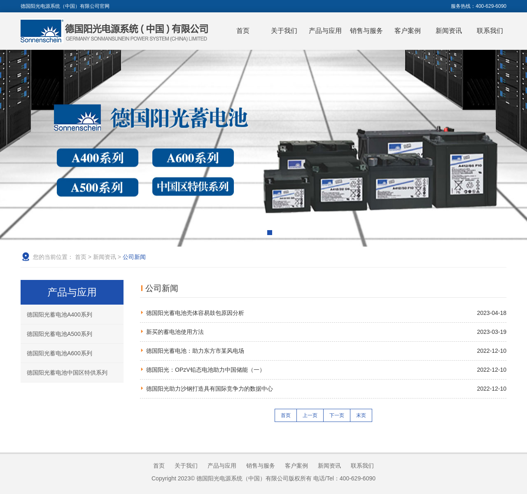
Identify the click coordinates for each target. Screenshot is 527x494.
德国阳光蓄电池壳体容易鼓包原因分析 (195, 313)
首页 (243, 30)
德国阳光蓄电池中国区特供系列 (67, 372)
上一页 (310, 415)
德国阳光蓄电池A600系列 (59, 353)
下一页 (336, 415)
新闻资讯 (449, 30)
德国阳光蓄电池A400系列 (59, 314)
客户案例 (407, 30)
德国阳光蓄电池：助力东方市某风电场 (195, 350)
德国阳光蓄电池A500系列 (59, 334)
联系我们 (490, 30)
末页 (361, 415)
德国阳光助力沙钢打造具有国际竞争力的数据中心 (209, 388)
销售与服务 (366, 30)
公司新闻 (134, 257)
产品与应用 (325, 30)
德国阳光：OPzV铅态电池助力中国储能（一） (205, 369)
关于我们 (284, 30)
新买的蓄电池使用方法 (175, 332)
